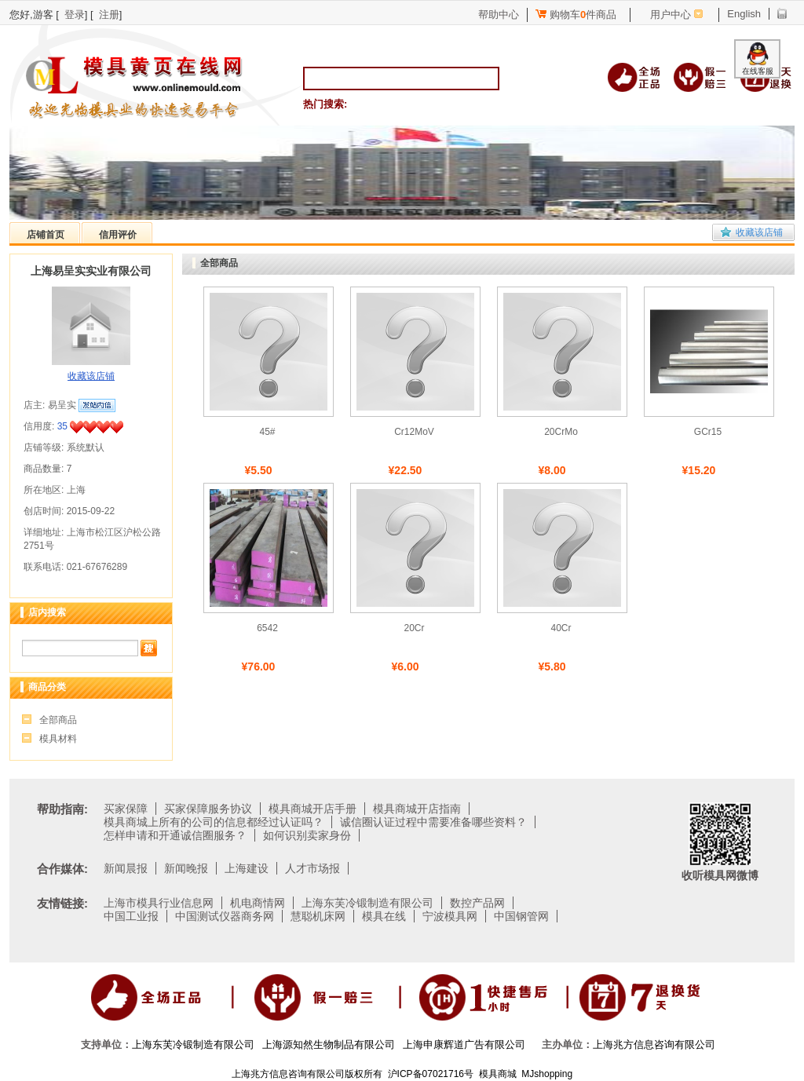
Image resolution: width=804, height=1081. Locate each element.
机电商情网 (257, 903)
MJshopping (546, 1073)
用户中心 (670, 14)
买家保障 (126, 808)
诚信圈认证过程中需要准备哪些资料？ (433, 822)
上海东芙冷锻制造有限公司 (367, 903)
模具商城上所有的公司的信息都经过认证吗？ (213, 822)
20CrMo (561, 431)
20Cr (414, 628)
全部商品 (58, 719)
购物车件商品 (575, 14)
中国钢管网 (521, 916)
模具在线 (384, 916)
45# (267, 431)
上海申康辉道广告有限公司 (464, 1044)
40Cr (560, 628)
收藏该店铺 (759, 232)
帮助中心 (498, 14)
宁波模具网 (449, 916)
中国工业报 (131, 916)
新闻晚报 (186, 868)
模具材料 (58, 738)
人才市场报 (312, 868)
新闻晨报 (126, 868)
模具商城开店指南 (417, 808)
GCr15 (708, 431)
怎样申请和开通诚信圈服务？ (175, 835)
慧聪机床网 (318, 916)
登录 (74, 14)
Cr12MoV (414, 431)
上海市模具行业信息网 (159, 903)
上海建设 (247, 868)
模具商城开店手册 (312, 808)
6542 (267, 628)
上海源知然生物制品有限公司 (328, 1044)
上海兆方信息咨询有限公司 (654, 1044)
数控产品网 (477, 903)
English (744, 14)
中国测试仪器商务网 (224, 916)
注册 (109, 14)
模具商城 (498, 1073)
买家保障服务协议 (208, 808)
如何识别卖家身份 (307, 835)
